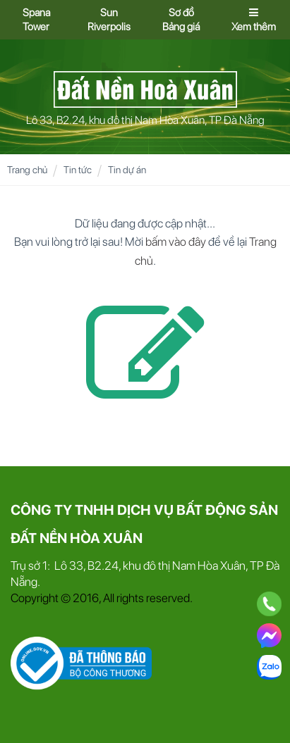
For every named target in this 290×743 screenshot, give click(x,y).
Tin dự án (127, 169)
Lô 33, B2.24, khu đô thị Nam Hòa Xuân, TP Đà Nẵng (145, 120)
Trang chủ (27, 169)
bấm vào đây (175, 242)
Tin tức (78, 169)
